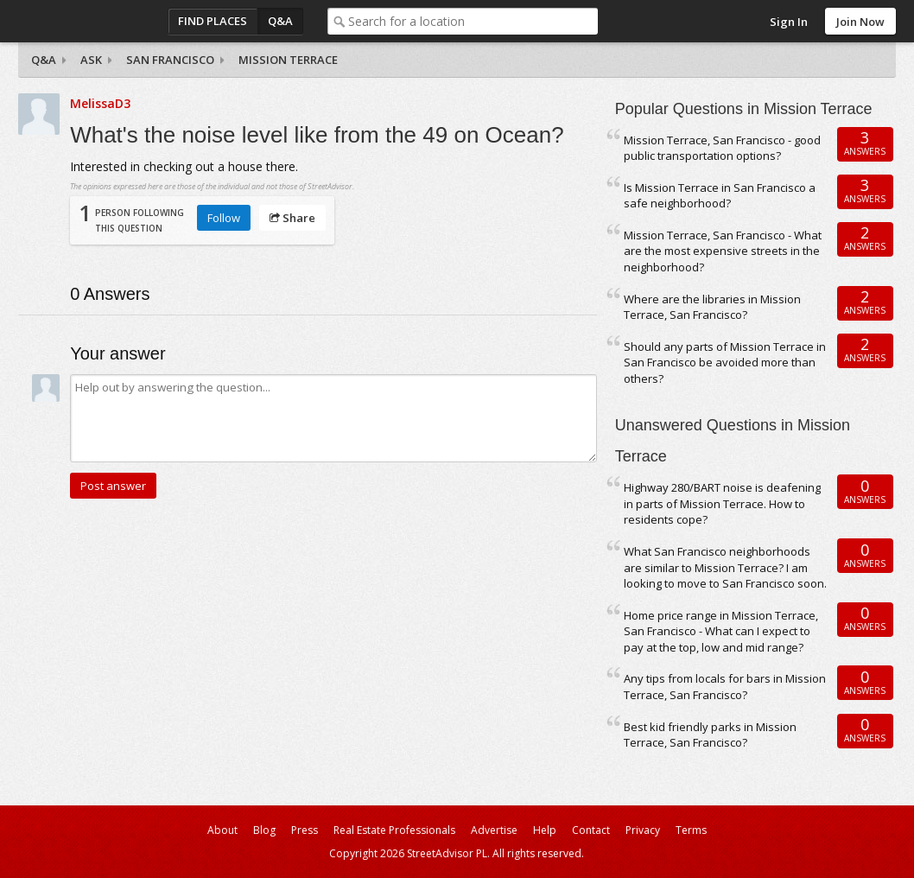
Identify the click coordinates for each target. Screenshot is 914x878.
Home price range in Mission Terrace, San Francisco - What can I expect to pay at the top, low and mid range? (721, 631)
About (222, 830)
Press (304, 830)
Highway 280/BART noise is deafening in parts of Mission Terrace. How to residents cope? (722, 503)
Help (544, 830)
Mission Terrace (288, 59)
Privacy (642, 830)
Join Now (860, 21)
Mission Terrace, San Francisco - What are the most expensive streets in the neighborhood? (723, 251)
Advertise (494, 830)
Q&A (280, 21)
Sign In (789, 21)
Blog (264, 830)
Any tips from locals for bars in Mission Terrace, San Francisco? (725, 687)
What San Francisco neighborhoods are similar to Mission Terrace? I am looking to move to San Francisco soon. (725, 567)
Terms (691, 830)
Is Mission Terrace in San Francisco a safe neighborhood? (720, 196)
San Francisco (170, 59)
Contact (591, 830)
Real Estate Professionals (394, 830)
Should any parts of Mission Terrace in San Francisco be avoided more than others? (725, 362)
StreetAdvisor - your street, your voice (87, 21)
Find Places (212, 21)
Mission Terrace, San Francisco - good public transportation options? (722, 148)
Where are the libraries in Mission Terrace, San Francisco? (712, 307)
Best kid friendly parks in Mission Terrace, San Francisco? (710, 735)
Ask (91, 59)
